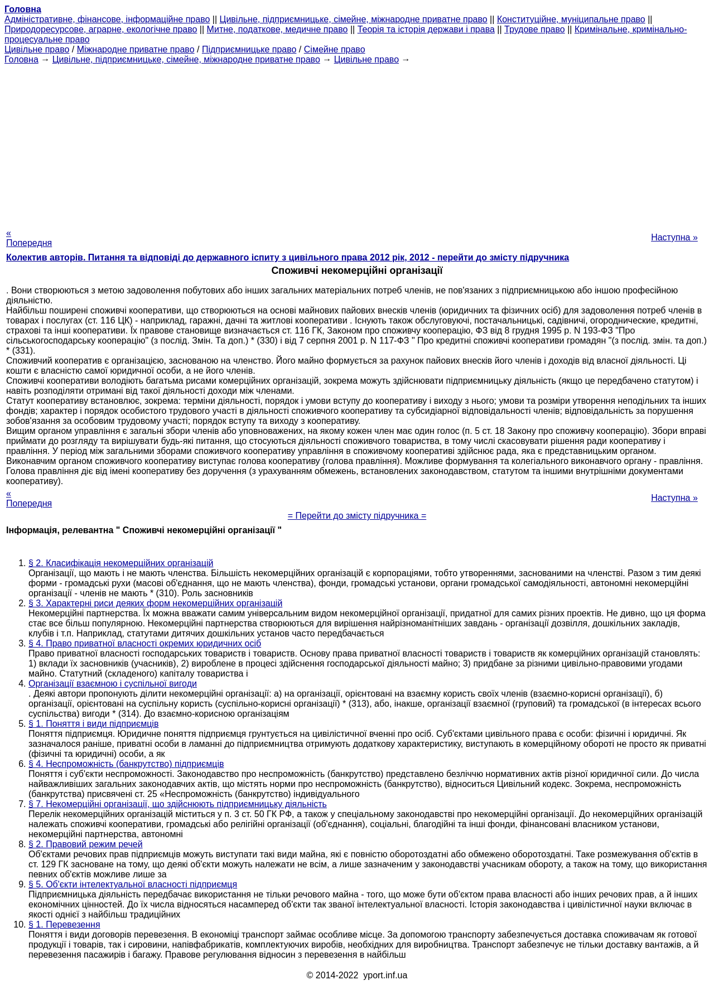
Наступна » (674, 237)
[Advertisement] (357, 143)
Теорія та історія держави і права (426, 29)
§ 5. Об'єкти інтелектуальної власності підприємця (132, 884)
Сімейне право (334, 49)
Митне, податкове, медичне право (277, 29)
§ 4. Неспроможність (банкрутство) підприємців (126, 764)
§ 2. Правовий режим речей (85, 844)
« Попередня (29, 238)
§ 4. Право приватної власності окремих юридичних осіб (144, 643)
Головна (21, 59)
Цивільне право (36, 49)
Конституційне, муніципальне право (571, 19)
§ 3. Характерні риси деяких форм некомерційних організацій (155, 603)
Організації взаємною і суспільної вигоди (112, 683)
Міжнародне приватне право (136, 49)
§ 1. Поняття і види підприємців (93, 723)
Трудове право (534, 29)
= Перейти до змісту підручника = (357, 515)
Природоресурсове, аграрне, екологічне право (100, 29)
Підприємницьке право (249, 49)
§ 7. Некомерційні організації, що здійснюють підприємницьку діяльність (177, 804)
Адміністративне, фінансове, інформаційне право (107, 19)
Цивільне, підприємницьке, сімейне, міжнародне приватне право (354, 19)
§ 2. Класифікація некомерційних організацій (120, 563)
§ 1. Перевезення (64, 924)
